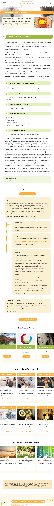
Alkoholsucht (45, 431)
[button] (45, 500)
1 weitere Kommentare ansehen (27, 319)
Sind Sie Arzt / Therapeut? (25, 0)
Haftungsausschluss (4, 502)
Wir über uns (38, 500)
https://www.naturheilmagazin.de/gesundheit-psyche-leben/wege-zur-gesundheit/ (31, 241)
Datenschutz (13, 500)
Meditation (7, 468)
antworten (47, 296)
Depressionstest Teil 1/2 (26, 431)
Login (31, 0)
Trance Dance (45, 468)
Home (4, 7)
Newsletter (13, 502)
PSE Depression (7, 431)
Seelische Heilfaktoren (45, 398)
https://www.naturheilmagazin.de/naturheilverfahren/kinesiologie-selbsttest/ (30, 243)
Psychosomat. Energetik (26, 398)
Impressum (13, 499)
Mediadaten (38, 499)
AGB (45, 486)
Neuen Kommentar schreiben (28, 194)
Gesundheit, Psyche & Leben (9, 7)
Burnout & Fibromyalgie (7, 398)
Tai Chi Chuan (26, 468)
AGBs (2, 500)
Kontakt (2, 499)
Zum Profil (7, 356)
